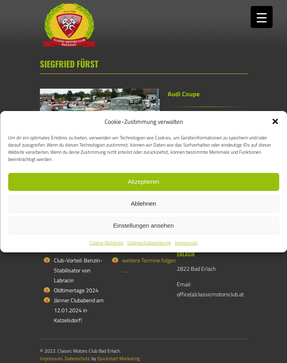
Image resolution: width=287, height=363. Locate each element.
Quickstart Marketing (118, 358)
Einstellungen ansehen (143, 225)
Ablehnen (143, 203)
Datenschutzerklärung (149, 242)
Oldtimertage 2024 (76, 290)
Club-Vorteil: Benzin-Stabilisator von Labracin (78, 270)
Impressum (186, 242)
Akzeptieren (143, 181)
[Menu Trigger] (262, 17)
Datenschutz (77, 358)
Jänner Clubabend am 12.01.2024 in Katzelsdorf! (79, 310)
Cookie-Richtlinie (106, 242)
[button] (275, 121)
